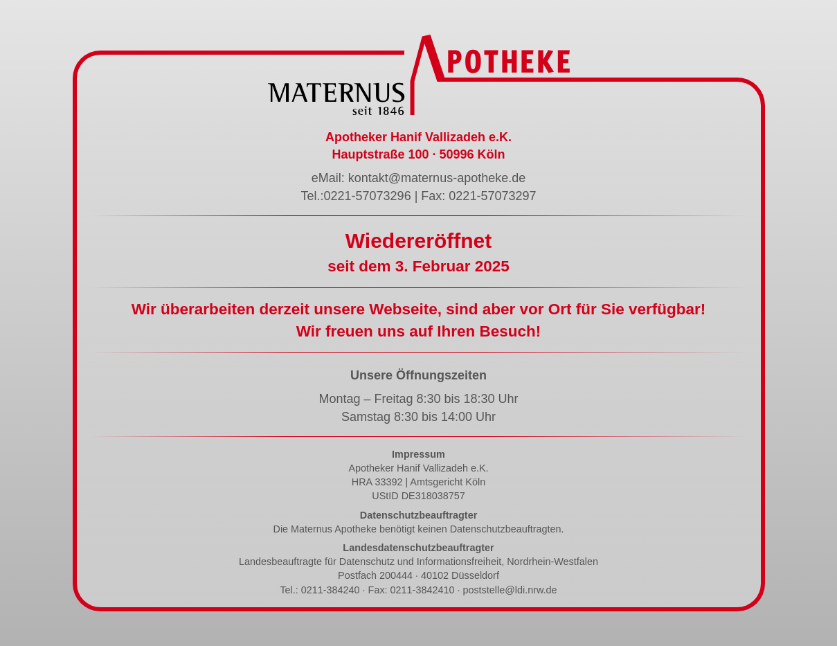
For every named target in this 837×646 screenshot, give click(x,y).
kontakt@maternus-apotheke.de (436, 178)
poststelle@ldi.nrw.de (509, 589)
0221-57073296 (367, 196)
